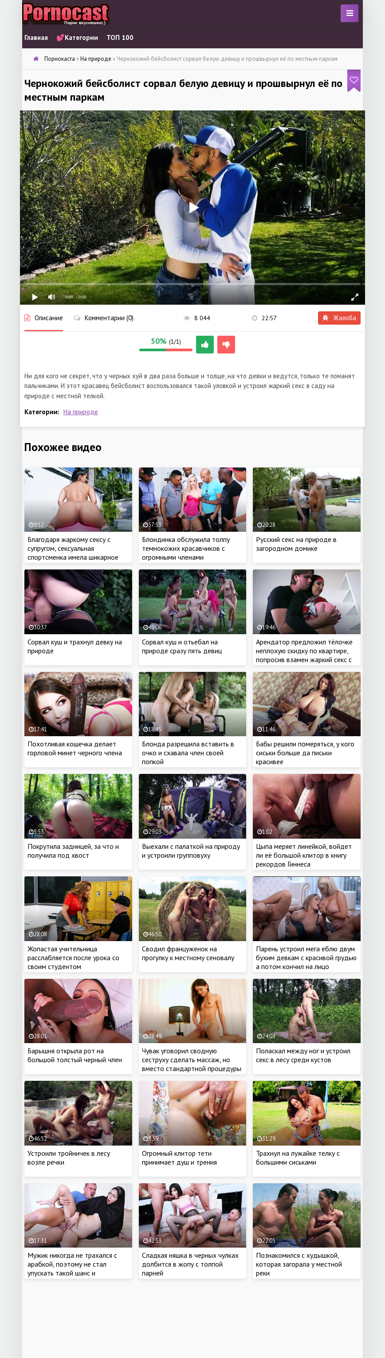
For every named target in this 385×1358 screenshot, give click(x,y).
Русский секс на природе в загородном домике (296, 544)
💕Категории (77, 37)
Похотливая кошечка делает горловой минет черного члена (75, 748)
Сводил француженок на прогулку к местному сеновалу (188, 953)
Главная (36, 37)
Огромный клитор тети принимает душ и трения (179, 1157)
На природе (80, 412)
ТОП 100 (120, 37)
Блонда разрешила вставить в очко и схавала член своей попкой (188, 752)
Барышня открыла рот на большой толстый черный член (75, 1055)
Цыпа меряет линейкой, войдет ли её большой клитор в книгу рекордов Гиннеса (304, 855)
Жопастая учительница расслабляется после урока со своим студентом (73, 957)
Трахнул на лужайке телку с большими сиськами (298, 1157)
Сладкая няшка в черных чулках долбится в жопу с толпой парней (190, 1264)
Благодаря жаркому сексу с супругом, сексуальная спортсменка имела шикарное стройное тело (73, 552)
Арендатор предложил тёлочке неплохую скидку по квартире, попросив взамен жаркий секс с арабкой (304, 655)
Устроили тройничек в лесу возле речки (69, 1157)
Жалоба (339, 318)
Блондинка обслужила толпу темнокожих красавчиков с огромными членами (186, 548)
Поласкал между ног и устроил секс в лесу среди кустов (303, 1055)
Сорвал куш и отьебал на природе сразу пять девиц (182, 646)
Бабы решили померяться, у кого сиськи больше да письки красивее (305, 752)
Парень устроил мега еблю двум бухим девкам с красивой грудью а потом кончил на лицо (306, 957)
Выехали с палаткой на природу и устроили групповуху (191, 851)
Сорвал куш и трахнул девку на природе (75, 646)
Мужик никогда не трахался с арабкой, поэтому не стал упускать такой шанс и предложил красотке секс (72, 1268)
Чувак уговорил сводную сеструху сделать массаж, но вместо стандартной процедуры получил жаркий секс (191, 1064)
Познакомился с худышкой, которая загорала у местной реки (299, 1264)
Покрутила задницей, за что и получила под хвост (73, 851)
